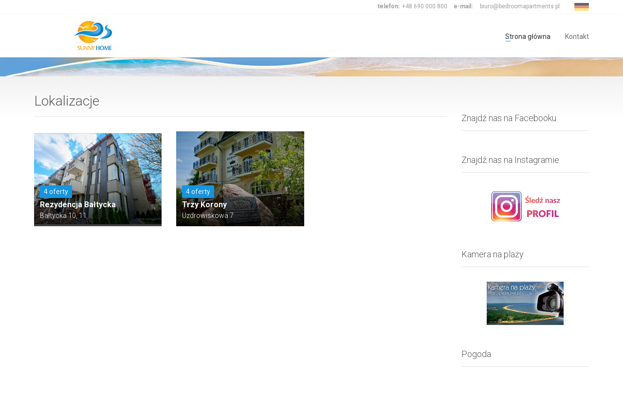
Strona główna (527, 36)
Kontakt (577, 36)
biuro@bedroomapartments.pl (520, 6)
